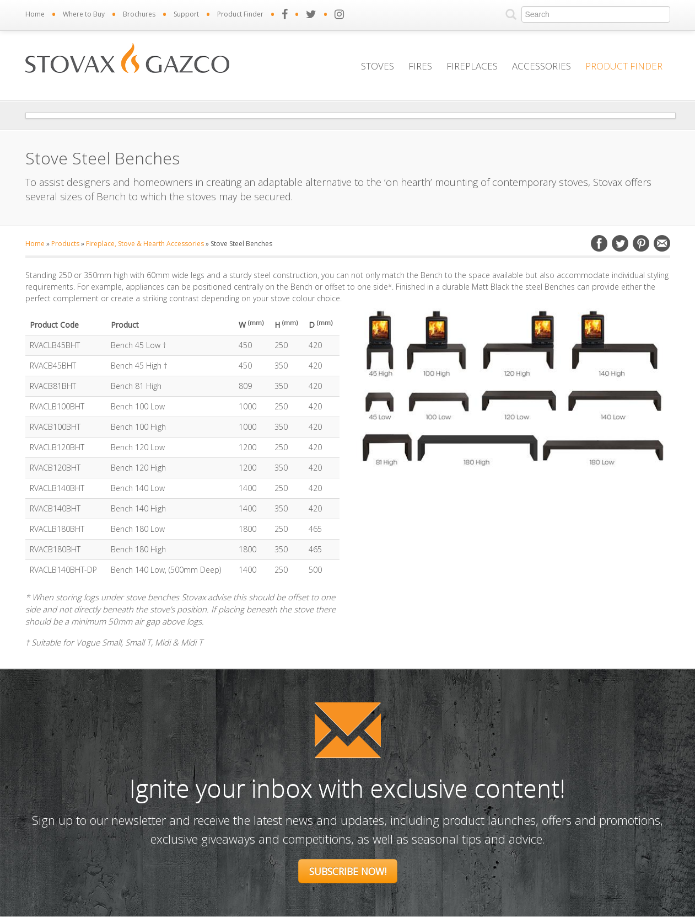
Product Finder (240, 14)
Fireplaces (472, 66)
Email (662, 243)
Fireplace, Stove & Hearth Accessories (145, 243)
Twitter (620, 243)
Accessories (541, 66)
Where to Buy (84, 14)
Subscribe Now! (347, 871)
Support (186, 14)
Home (35, 14)
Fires (420, 66)
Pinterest (641, 243)
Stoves (377, 66)
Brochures (139, 14)
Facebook (599, 243)
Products (65, 243)
